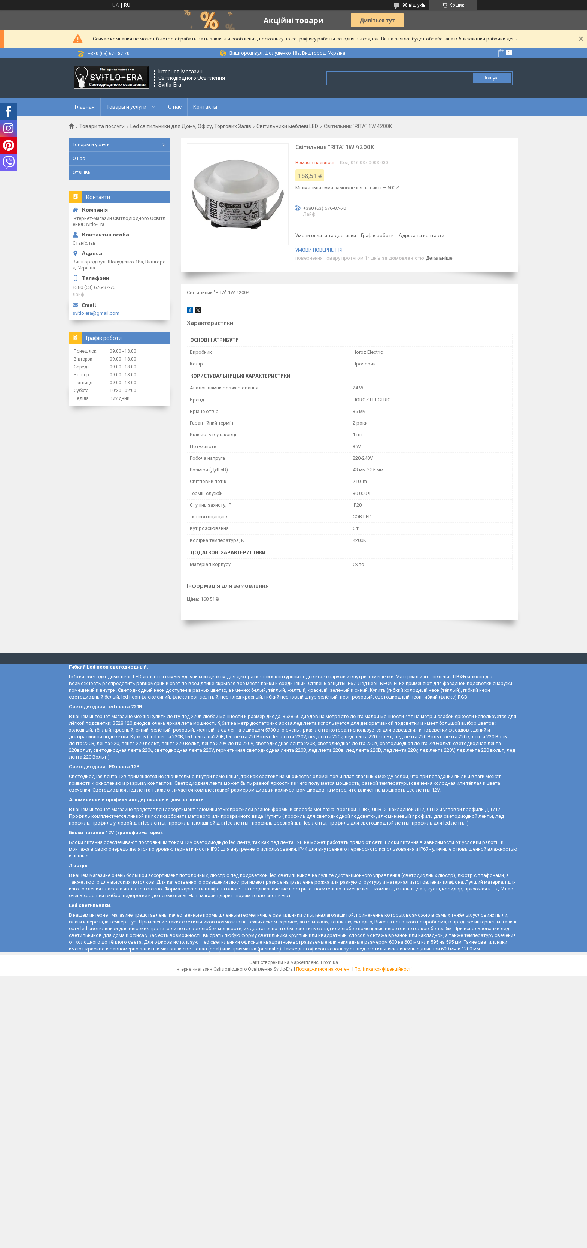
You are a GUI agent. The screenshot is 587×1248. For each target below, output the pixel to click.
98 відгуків (414, 5)
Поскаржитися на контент (323, 969)
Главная (85, 107)
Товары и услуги (126, 107)
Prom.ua (329, 962)
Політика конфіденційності (383, 969)
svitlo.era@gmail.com (96, 313)
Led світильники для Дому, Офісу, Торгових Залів (190, 126)
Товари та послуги (102, 126)
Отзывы (82, 172)
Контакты (205, 107)
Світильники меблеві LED (287, 126)
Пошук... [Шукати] (491, 78)
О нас (175, 107)
